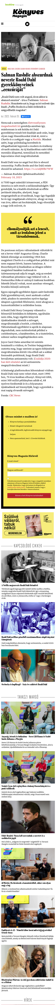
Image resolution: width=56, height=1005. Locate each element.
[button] (2, 24)
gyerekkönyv (34, 69)
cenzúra (17, 69)
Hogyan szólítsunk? (15, 470)
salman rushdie (25, 69)
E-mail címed (13, 461)
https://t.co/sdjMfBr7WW (38, 169)
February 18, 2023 (11, 177)
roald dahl (11, 69)
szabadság (42, 69)
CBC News (14, 395)
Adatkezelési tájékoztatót (16, 487)
